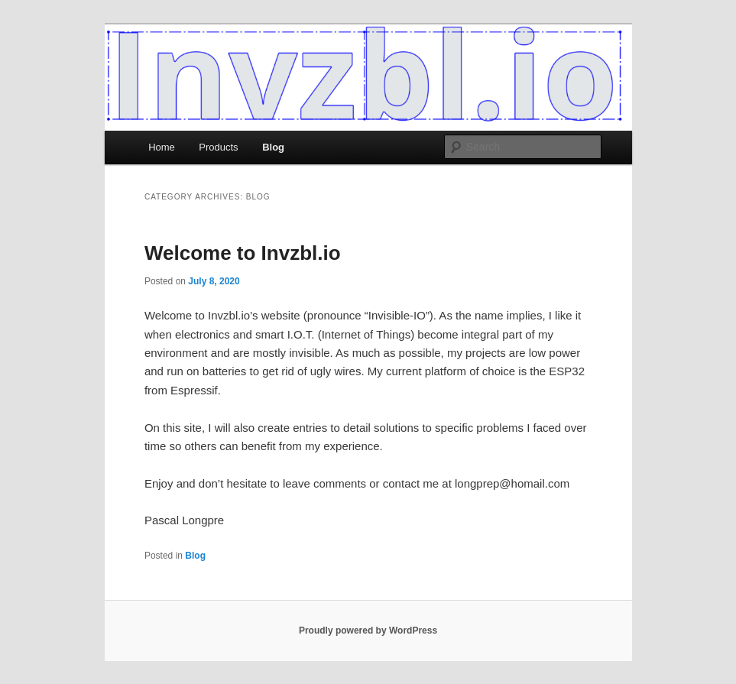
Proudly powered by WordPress (368, 630)
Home (161, 147)
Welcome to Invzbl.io (242, 253)
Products (218, 147)
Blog (273, 147)
